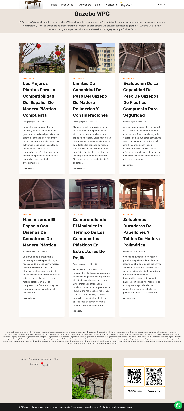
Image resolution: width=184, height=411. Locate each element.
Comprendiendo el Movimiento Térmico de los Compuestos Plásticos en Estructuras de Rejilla (89, 238)
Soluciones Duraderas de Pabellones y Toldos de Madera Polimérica (141, 232)
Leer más (29, 169)
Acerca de (85, 4)
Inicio (54, 4)
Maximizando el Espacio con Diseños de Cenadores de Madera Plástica (39, 232)
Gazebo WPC (28, 78)
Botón (161, 4)
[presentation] (42, 58)
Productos (33, 359)
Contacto (111, 4)
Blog (56, 359)
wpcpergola (30, 122)
